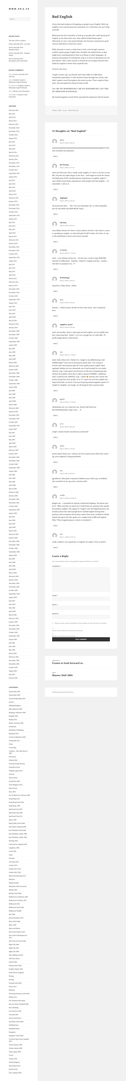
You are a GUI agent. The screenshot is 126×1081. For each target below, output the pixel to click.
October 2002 (13, 632)
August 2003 (13, 597)
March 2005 (13, 531)
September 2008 (14, 384)
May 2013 (12, 187)
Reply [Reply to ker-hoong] (55, 189)
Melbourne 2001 (14, 904)
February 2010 (14, 324)
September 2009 (14, 342)
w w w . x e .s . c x (19, 8)
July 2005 (12, 517)
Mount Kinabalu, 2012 (16, 918)
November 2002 (14, 629)
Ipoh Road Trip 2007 (15, 809)
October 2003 (13, 590)
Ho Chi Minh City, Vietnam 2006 (19, 795)
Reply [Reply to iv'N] (55, 437)
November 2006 (14, 461)
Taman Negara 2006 (15, 1045)
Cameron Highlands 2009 (17, 737)
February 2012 (14, 240)
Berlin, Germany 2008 (16, 723)
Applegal (63, 198)
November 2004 (14, 545)
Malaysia (12, 879)
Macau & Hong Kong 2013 (17, 876)
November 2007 (14, 419)
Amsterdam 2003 (14, 695)
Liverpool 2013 (14, 862)
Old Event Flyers (14, 958)
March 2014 (13, 152)
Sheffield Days (13, 1025)
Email (55, 605)
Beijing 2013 (13, 720)
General (11, 774)
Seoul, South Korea (15, 1018)
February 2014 (14, 156)
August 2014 (13, 138)
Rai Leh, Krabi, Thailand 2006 (19, 1004)
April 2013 (12, 191)
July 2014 (12, 142)
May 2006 (12, 482)
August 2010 (13, 303)
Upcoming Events (14, 1066)
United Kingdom (14, 1062)
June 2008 (12, 394)
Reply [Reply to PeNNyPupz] (55, 291)
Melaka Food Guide (15, 893)
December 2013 (14, 163)
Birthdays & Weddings (16, 730)
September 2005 (14, 510)
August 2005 (13, 513)
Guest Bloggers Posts (15, 785)
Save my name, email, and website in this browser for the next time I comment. (81, 623)
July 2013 (12, 180)
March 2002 (13, 653)
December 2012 (14, 205)
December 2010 (14, 289)
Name (55, 595)
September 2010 (14, 299)
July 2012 (12, 222)
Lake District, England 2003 (18, 844)
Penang (11, 976)
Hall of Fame (13, 788)
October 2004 (13, 548)
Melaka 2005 (13, 890)
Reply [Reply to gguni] (55, 415)
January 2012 (13, 243)
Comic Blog (12, 748)
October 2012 (13, 212)
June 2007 (12, 436)
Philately (12, 990)
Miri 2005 (12, 914)
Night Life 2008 (14, 951)
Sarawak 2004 (13, 1015)
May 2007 (12, 440)
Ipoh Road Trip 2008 (15, 813)
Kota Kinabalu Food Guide (17, 830)
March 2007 (13, 447)
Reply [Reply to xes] (55, 391)
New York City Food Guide (17, 941)
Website (55, 614)
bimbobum (12, 727)
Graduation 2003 (14, 781)
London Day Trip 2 (15, 872)
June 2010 (12, 310)
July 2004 (12, 559)
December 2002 (14, 625)
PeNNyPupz (65, 278)
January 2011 (13, 285)
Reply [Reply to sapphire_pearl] (55, 344)
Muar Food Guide (14, 921)
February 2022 (14, 110)
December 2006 (14, 457)
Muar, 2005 (12, 925)
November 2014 (14, 131)
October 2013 (13, 170)
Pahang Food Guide (15, 966)
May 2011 (12, 271)
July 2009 (12, 349)
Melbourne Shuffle (15, 911)
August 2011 (13, 261)
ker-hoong (64, 165)
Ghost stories (13, 778)
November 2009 (14, 335)
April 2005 (12, 527)
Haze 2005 (12, 792)
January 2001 (13, 678)
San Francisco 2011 (15, 1011)
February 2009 (14, 366)
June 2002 (12, 646)
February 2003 (14, 618)
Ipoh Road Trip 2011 (15, 816)
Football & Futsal (14, 767)
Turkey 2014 (13, 1059)
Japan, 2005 (13, 820)
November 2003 (14, 587)
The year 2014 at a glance (17, 40)
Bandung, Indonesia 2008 (17, 713)
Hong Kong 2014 (14, 799)
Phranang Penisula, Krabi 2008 (19, 994)
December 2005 (14, 499)
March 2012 (13, 236)
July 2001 (12, 674)
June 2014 (12, 145)
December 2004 (14, 541)
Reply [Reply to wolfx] (55, 526)
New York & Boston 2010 (17, 932)
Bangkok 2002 (13, 716)
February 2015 (14, 124)
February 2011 (14, 282)
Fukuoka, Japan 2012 (16, 771)
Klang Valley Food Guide (17, 823)
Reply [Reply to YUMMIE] (55, 269)
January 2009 (13, 370)
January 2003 (13, 622)
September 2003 (14, 594)
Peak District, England (16, 973)
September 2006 (14, 468)
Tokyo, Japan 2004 (15, 1052)
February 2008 (14, 408)
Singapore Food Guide (16, 1036)
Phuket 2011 (13, 997)
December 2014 (14, 128)
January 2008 (13, 412)
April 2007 (12, 443)
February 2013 (14, 198)
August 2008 (13, 387)
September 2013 (14, 173)
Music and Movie (14, 928)
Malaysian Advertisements (18, 886)
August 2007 (13, 429)
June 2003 (12, 604)
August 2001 (13, 671)
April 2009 (12, 359)
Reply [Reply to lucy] (55, 316)
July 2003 (12, 601)
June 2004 (12, 562)
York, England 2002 (15, 1073)
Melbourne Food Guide (16, 907)
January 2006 (13, 496)
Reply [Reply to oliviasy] (55, 242)
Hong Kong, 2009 (14, 806)
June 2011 (12, 268)
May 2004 (12, 566)
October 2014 (13, 135)
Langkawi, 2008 (14, 848)
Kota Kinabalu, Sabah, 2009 (18, 837)
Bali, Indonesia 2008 (15, 709)
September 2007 (14, 426)
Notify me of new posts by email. (64, 636)
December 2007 (14, 415)
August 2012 (13, 219)
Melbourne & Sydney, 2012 (18, 900)
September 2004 (14, 552)
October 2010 (13, 296)
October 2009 (13, 338)
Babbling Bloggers (15, 706)
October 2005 (13, 506)
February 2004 (14, 576)
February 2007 (14, 450)
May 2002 (12, 650)
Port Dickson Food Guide (17, 1001)
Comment (56, 566)
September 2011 (14, 257)
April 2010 (12, 317)
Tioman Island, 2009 (15, 1048)
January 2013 (13, 201)
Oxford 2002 (13, 962)
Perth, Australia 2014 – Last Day (19, 44)
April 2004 (12, 569)
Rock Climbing (13, 1008)
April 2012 (12, 233)
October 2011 (13, 254)
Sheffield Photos (14, 1029)
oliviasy (63, 222)
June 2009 (12, 352)
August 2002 (13, 639)
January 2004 (13, 580)
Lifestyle (12, 858)
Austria (11, 702)
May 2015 (12, 114)
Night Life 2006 (14, 944)
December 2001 (14, 660)
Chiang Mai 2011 (14, 741)
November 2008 (14, 377)
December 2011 (14, 247)
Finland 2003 (13, 760)
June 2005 (12, 520)
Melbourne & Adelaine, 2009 (18, 897)
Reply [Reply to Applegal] (55, 214)
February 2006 (14, 492)
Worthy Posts (13, 1069)
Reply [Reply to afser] (55, 156)
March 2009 (13, 363)
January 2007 (13, 454)
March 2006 (13, 489)
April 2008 (12, 401)
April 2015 (12, 117)
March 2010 (13, 320)
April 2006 (12, 485)
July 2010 (12, 306)
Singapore (12, 1032)
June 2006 (12, 478)
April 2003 (12, 611)
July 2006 (12, 475)
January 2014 (13, 159)
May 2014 (12, 149)
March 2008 (13, 405)
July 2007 (12, 433)
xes (65, 110)
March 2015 (13, 121)
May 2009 (12, 356)
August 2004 (13, 555)
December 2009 (14, 331)
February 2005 (14, 534)
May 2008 (12, 398)
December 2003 (14, 583)
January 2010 (13, 328)
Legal (11, 855)
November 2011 (14, 250)
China (11, 744)
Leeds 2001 (12, 851)
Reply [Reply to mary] (55, 462)
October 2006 (13, 464)
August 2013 (13, 177)
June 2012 (12, 226)
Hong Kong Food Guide (16, 802)
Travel (11, 1055)
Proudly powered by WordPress (63, 692)
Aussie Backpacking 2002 (17, 698)
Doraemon (12, 757)
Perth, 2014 (12, 987)
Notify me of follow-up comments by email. (67, 631)
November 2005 (14, 503)
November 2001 (14, 664)
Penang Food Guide (15, 983)
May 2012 (12, 229)
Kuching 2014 (13, 841)
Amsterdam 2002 (14, 691)
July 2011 (12, 264)
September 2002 (14, 636)
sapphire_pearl (66, 324)
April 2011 (12, 275)
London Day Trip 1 (15, 869)
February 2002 (14, 657)
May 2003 (12, 608)
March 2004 (13, 573)
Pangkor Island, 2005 (16, 969)
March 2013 (13, 194)
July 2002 (12, 643)
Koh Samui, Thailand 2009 (17, 827)
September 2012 (14, 215)
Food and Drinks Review (17, 764)
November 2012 (14, 208)
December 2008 (14, 373)
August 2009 (13, 345)
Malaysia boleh (14, 883)
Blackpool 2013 (14, 734)
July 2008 (12, 391)
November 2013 (14, 166)
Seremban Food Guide (16, 1022)
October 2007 (13, 422)
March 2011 (13, 278)
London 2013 (13, 865)
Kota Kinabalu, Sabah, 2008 (18, 834)
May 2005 (12, 524)
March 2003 (13, 615)
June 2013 (12, 184)
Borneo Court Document (21, 91)
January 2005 (13, 538)
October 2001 (13, 667)
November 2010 (14, 292)
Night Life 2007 (14, 948)
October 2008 (13, 380)
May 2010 (12, 313)
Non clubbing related (16, 955)
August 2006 (13, 471)
